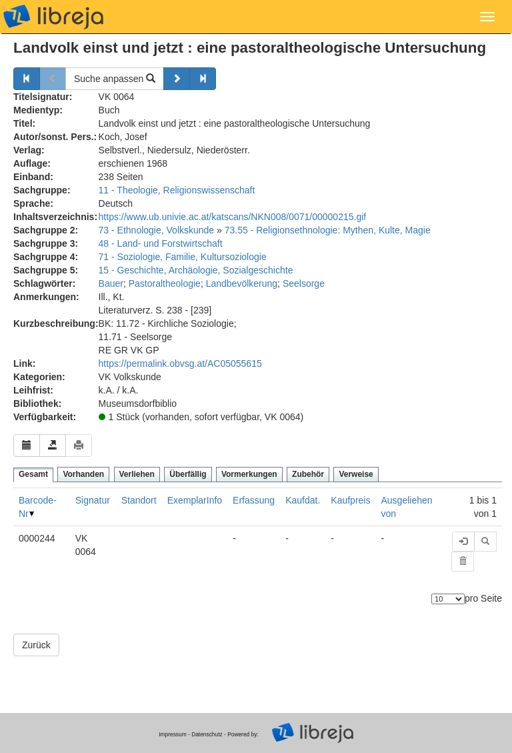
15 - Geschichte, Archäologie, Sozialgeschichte (196, 270)
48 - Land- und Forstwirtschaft (161, 243)
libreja (53, 16)
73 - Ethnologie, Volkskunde (157, 230)
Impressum (172, 734)
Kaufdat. (302, 500)
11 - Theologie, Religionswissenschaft (177, 190)
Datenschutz (207, 734)
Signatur (92, 500)
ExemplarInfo (194, 500)
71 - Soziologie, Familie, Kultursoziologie (183, 256)
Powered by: (243, 734)
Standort (139, 500)
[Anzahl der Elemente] (448, 599)
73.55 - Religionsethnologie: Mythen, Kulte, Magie (328, 230)
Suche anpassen (114, 78)
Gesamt (33, 474)
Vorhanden (83, 474)
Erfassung (254, 500)
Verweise (356, 474)
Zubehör (308, 474)
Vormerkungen (249, 474)
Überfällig (187, 474)
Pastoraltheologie (165, 283)
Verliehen (137, 474)
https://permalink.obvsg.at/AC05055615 (180, 363)
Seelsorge (304, 283)
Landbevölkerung (241, 283)
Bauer (111, 283)
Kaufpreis (350, 500)
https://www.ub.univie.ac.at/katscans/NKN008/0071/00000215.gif (233, 216)
